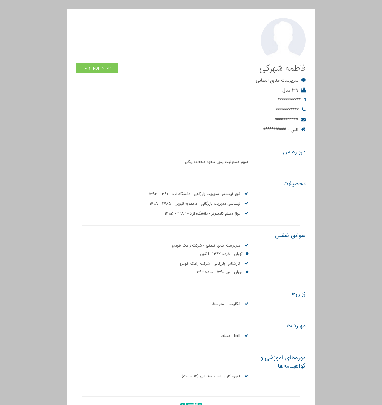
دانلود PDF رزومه (97, 24)
